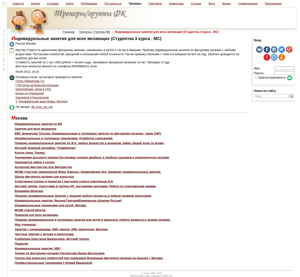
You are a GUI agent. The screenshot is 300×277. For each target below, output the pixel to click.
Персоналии (273, 3)
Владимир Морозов (29, 191)
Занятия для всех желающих (35, 128)
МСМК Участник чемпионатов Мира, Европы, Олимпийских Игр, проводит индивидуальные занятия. (88, 171)
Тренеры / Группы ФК (94, 32)
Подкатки (21, 243)
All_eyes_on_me (42, 107)
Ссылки (196, 3)
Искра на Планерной (30, 93)
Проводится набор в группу (35, 162)
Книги (70, 3)
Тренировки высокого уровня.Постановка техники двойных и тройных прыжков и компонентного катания (92, 157)
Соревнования (248, 3)
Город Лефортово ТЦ (30, 81)
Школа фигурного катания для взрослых (44, 176)
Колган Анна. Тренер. (30, 152)
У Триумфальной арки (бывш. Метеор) (42, 101)
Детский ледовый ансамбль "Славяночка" (45, 148)
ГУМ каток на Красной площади (37, 85)
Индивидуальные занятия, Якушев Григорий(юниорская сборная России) (68, 200)
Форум (35, 3)
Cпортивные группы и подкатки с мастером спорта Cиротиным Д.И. (64, 181)
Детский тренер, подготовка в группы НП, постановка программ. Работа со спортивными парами (85, 186)
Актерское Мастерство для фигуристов (43, 167)
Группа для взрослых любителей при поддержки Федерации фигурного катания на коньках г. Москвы (89, 258)
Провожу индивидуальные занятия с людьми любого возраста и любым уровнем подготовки (83, 195)
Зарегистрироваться (270, 77)
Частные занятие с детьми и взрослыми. (44, 234)
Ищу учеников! (25, 224)
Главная (69, 32)
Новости (18, 3)
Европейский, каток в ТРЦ (33, 89)
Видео (226, 3)
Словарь (53, 3)
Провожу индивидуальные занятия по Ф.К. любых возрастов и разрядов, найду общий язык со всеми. (89, 143)
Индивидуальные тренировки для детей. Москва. (51, 205)
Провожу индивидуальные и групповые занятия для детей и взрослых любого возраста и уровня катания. (93, 219)
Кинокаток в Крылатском (32, 97)
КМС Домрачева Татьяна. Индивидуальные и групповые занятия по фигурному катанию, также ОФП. (88, 133)
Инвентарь (176, 3)
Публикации (89, 3)
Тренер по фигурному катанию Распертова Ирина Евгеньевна (60, 253)
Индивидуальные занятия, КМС (38, 248)
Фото (211, 3)
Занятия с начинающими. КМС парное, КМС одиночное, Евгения (61, 229)
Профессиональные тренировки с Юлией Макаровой (53, 263)
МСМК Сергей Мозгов (30, 210)
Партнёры (155, 3)
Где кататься (112, 3)
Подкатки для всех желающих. (37, 215)
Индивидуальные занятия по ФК (38, 124)
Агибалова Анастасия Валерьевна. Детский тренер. (52, 239)
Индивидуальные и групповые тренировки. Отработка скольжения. (64, 138)
